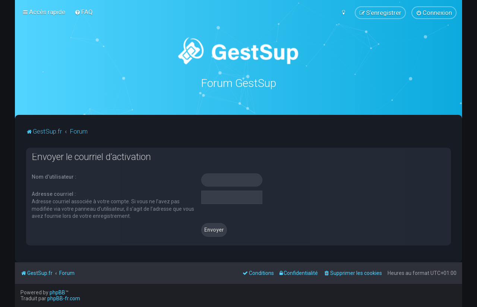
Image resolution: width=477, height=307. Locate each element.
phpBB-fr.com (63, 298)
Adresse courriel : (54, 194)
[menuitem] (84, 12)
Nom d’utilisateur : (54, 176)
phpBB (57, 292)
